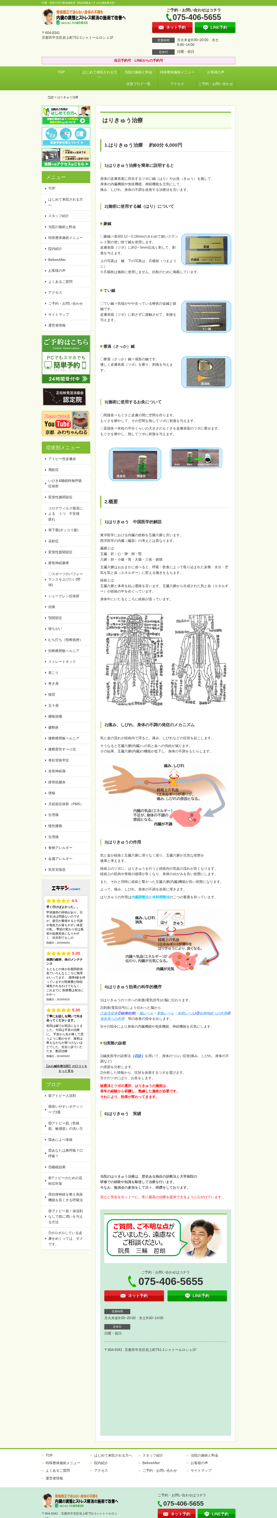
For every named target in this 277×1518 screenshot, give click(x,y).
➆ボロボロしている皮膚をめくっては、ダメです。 (65, 1238)
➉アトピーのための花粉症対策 (65, 1180)
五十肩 (53, 705)
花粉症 (53, 541)
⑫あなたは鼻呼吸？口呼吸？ (65, 1153)
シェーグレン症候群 (63, 596)
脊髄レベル (165, 1013)
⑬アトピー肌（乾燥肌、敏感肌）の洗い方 (65, 1126)
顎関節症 (55, 618)
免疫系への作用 (112, 1019)
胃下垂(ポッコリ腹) (63, 530)
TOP (61, 72)
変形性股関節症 (60, 552)
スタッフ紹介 (58, 216)
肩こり (53, 672)
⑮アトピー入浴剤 (62, 1096)
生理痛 (53, 815)
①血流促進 (109, 1013)
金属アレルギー (60, 859)
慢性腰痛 (55, 826)
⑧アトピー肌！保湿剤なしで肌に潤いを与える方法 (65, 1216)
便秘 (51, 793)
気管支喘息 (57, 869)
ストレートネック (62, 661)
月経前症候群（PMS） (66, 804)
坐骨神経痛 (57, 771)
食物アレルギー (60, 848)
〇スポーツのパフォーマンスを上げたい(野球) (65, 579)
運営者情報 (57, 325)
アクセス (177, 84)
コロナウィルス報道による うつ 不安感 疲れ (65, 513)
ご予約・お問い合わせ (215, 84)
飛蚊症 (53, 470)
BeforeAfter (57, 260)
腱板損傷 (55, 716)
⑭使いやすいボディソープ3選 (65, 1109)
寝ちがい (55, 629)
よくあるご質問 (60, 281)
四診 (137, 1056)
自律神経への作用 (213, 1013)
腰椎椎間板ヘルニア (63, 738)
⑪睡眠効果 (57, 1167)
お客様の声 (215, 72)
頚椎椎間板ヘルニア (63, 651)
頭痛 (51, 607)
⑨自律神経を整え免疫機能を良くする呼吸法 (65, 1197)
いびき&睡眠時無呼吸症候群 (65, 483)
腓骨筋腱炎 (57, 782)
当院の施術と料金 (138, 72)
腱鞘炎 (53, 727)
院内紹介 (55, 249)
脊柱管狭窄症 (58, 760)
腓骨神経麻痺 (58, 563)
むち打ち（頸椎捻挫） (65, 640)
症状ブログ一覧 (138, 84)
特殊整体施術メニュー (177, 72)
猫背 (51, 694)
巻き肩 (53, 683)
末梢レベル (186, 1013)
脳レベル (146, 1013)
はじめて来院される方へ (99, 74)
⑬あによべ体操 (62, 1139)
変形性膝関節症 (60, 497)
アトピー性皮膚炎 (62, 459)
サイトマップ (58, 314)
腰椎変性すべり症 (62, 749)
